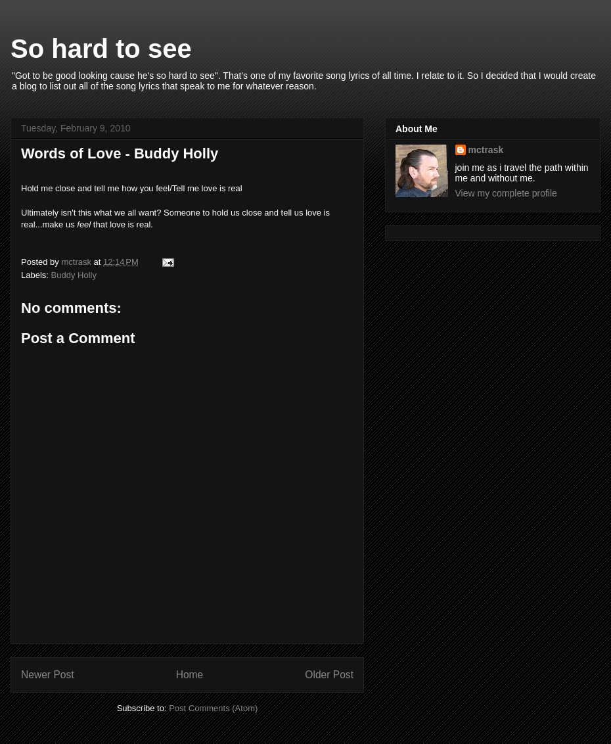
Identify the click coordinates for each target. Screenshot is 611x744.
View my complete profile (506, 193)
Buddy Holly (74, 275)
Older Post (329, 674)
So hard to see (101, 48)
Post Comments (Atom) (213, 708)
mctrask (486, 150)
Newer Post (47, 674)
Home (190, 674)
